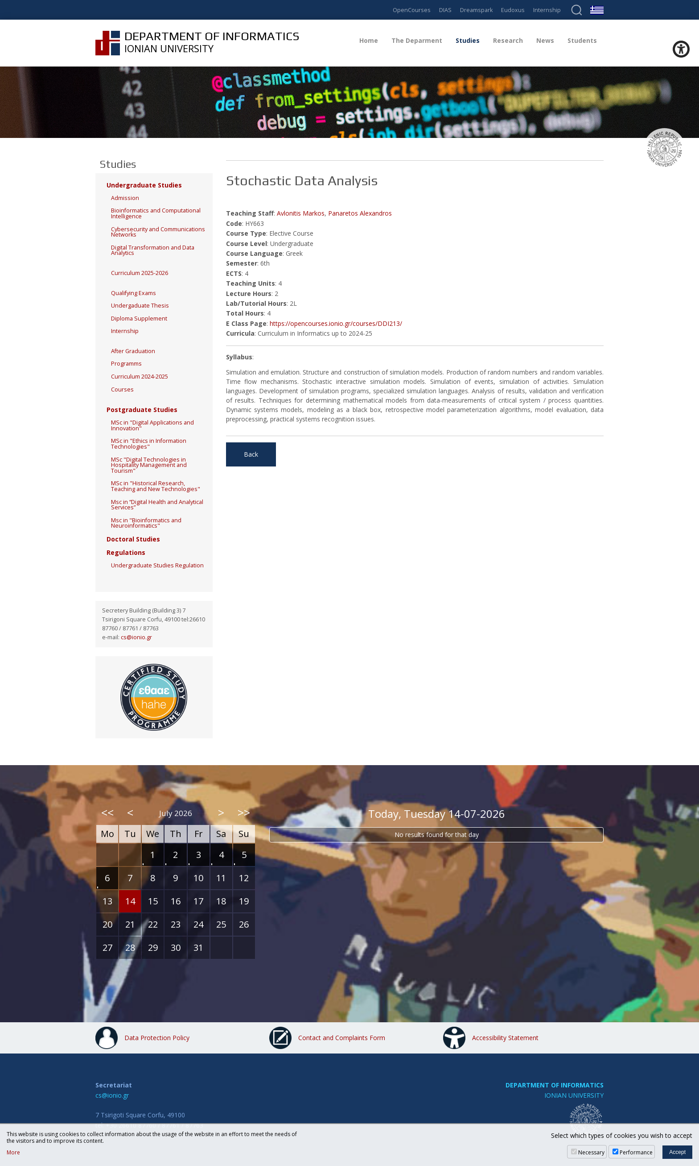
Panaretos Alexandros (360, 213)
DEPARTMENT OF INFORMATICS (555, 1085)
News (545, 40)
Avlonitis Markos (301, 213)
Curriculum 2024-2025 (139, 376)
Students (582, 40)
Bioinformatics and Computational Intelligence (156, 213)
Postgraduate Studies (142, 409)
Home (368, 40)
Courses (122, 389)
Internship (547, 10)
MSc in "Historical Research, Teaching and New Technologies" (155, 486)
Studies (468, 40)
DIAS (445, 10)
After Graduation (133, 351)
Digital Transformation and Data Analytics (152, 250)
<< (107, 812)
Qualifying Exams (133, 293)
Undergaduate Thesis (140, 305)
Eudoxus (513, 10)
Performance (636, 1152)
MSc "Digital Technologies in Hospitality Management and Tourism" (149, 465)
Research (508, 40)
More (13, 1152)
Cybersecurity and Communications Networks (158, 232)
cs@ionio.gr (136, 637)
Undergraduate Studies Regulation (157, 565)
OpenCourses (412, 10)
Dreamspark (476, 10)
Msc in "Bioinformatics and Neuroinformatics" (146, 523)
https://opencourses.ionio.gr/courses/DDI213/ (336, 323)
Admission (125, 198)
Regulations (126, 552)
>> (244, 812)
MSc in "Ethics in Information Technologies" (148, 443)
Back (251, 454)
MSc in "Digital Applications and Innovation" (152, 425)
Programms (126, 363)
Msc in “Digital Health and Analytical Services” (157, 505)
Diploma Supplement (139, 318)
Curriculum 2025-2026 (139, 273)
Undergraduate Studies (144, 185)
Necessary (591, 1152)
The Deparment (416, 40)
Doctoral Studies (133, 539)
